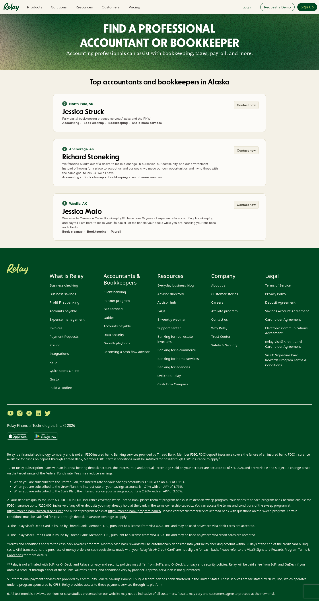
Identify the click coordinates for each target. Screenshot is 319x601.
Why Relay (219, 328)
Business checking (64, 285)
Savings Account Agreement (287, 311)
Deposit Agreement (280, 302)
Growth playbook (116, 343)
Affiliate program (224, 311)
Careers (217, 302)
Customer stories (224, 294)
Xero (53, 362)
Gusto (54, 379)
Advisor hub (166, 302)
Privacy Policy (275, 294)
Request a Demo (277, 7)
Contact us (219, 319)
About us (218, 285)
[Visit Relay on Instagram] (19, 414)
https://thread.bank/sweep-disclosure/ (35, 511)
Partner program (116, 300)
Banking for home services (178, 358)
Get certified (113, 309)
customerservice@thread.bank (207, 511)
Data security (113, 334)
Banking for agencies (173, 367)
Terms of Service (278, 285)
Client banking (114, 292)
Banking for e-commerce (176, 350)
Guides (108, 317)
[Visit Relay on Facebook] (29, 414)
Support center (169, 328)
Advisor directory (170, 294)
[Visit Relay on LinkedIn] (38, 414)
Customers (111, 7)
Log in (247, 7)
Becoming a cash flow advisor (126, 351)
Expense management (67, 319)
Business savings (63, 294)
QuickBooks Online (64, 370)
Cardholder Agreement (283, 319)
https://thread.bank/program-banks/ (134, 511)
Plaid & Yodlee (61, 387)
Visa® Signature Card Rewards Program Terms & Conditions (286, 360)
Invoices (56, 328)
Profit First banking (64, 302)
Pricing (134, 7)
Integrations (59, 353)
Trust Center (221, 336)
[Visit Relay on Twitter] (47, 414)
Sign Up (307, 7)
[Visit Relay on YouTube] (10, 414)
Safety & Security (224, 345)
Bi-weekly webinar (171, 319)
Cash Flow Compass (172, 384)
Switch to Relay (169, 375)
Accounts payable (63, 311)
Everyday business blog (175, 285)
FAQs (161, 311)
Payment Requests (64, 336)
